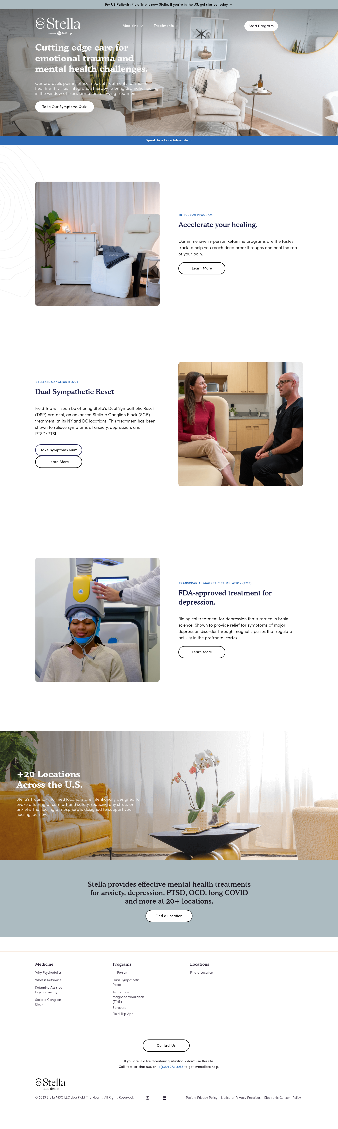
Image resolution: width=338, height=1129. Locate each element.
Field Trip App (123, 1014)
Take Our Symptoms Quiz (64, 107)
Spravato (120, 1008)
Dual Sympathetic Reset (126, 983)
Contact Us (166, 1046)
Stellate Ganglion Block (48, 1002)
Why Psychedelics (48, 973)
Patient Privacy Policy (201, 1098)
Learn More (202, 268)
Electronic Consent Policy (282, 1098)
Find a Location (169, 916)
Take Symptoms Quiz (58, 450)
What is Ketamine (48, 980)
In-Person (120, 973)
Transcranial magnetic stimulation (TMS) (128, 997)
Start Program (261, 26)
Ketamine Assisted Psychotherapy (48, 990)
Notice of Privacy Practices (241, 1098)
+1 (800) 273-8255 (170, 1067)
